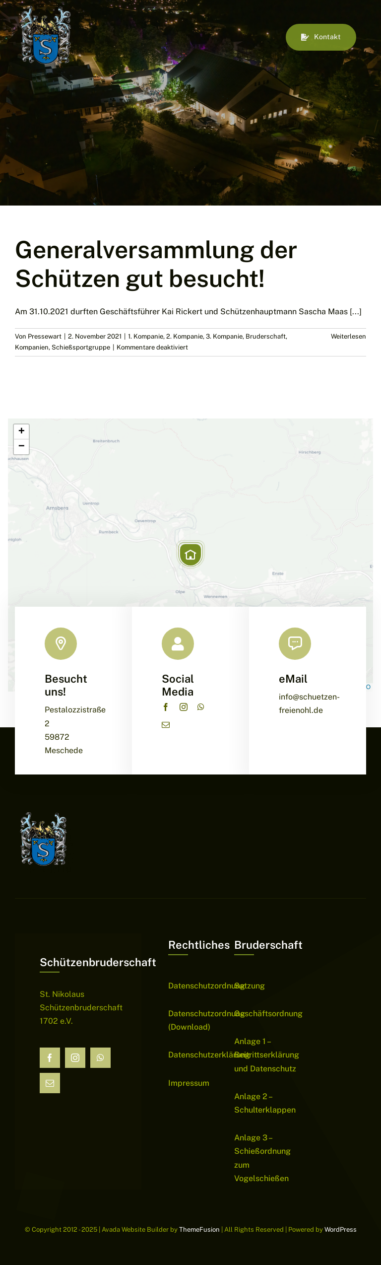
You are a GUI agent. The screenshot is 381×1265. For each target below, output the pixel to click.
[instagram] (184, 707)
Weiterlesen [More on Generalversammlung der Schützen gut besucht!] (348, 336)
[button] (190, 554)
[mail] (166, 725)
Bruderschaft (266, 336)
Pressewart (45, 336)
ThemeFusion (199, 1229)
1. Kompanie (145, 336)
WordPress (340, 1229)
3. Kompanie (224, 336)
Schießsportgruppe (81, 347)
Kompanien (32, 347)
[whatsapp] (200, 707)
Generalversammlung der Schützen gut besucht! (156, 263)
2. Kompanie (184, 336)
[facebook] (166, 707)
